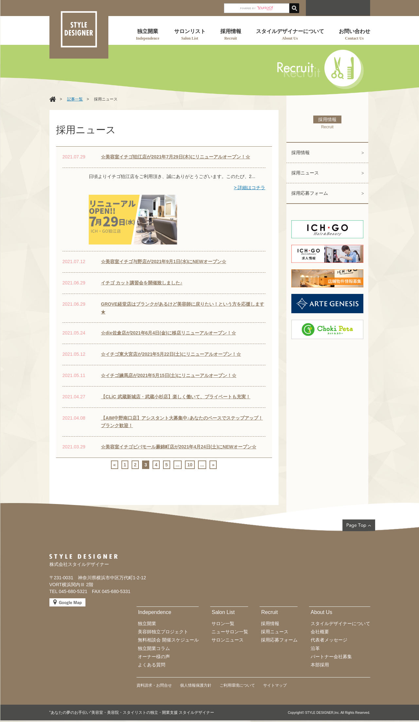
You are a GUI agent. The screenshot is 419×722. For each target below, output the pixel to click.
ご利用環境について (237, 685)
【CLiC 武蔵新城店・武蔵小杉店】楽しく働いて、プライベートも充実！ (175, 396)
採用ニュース (305, 172)
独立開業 (147, 623)
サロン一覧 (222, 623)
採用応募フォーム (309, 193)
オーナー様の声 (154, 656)
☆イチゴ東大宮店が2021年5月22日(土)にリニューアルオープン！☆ (171, 354)
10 (189, 464)
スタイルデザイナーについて (340, 623)
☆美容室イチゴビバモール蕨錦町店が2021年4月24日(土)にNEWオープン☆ (178, 446)
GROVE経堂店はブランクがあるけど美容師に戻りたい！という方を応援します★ (182, 308)
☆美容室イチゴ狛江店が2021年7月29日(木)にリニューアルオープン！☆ (175, 156)
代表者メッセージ (329, 639)
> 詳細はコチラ (249, 187)
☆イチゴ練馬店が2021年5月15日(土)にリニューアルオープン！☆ (168, 375)
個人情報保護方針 (195, 685)
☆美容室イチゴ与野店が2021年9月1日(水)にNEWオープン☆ (163, 261)
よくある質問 (151, 664)
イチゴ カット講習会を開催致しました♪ (141, 282)
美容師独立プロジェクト (163, 631)
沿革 (315, 648)
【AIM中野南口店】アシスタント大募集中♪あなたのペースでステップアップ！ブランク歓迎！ (182, 421)
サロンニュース (227, 639)
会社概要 (320, 631)
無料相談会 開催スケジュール (168, 639)
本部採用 (320, 664)
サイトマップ (275, 685)
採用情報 (300, 152)
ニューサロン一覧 (229, 631)
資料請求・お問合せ (154, 685)
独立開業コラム (154, 648)
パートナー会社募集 (331, 656)
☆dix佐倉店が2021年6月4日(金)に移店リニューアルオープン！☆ (168, 332)
